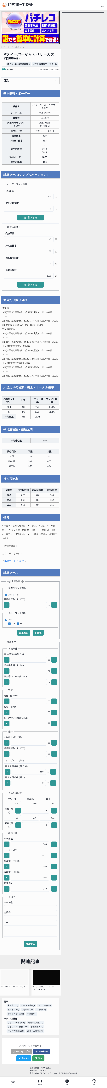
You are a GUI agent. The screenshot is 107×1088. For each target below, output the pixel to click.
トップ (2, 47)
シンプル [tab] (10, 760)
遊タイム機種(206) (35, 1031)
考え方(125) (13, 1005)
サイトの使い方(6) (16, 1014)
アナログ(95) (27, 1009)
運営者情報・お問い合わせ (41, 1068)
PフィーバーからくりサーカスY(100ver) (17, 47)
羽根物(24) (41, 1009)
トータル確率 (10, 850)
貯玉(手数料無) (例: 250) (16, 718)
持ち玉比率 (11, 246)
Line (38, 1058)
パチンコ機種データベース (45, 64)
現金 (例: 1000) (11, 695)
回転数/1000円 (12, 258)
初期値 (38, 633)
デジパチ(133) (44, 1005)
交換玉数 (9, 233)
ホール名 (8, 902)
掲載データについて (14, 561)
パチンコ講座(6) (28, 1005)
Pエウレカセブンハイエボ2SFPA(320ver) (43, 988)
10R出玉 (9, 191)
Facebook (41, 1051)
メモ (6, 922)
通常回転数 (11, 270)
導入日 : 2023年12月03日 (18, 64)
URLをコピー (21, 1051)
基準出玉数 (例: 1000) (14, 599)
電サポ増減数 (12, 203)
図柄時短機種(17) (35, 1022)
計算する (30, 217)
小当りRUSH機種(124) (17, 1027)
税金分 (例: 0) (10, 707)
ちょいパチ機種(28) (16, 1022)
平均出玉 (8, 838)
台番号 (7, 912)
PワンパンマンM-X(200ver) (12, 987)
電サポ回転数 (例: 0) (15, 777)
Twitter (24, 1058)
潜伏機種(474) (37, 1027)
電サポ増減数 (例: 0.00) (16, 766)
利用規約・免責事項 (38, 1070)
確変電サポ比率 (12, 872)
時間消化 (8, 883)
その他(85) (31, 1014)
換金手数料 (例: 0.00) (14, 665)
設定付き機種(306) (16, 1031)
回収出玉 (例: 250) (13, 737)
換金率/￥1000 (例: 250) (15, 676)
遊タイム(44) (13, 1009)
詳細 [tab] (22, 760)
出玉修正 (23, 633)
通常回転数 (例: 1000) (14, 748)
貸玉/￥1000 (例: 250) (14, 654)
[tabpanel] (30, 776)
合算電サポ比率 (12, 861)
